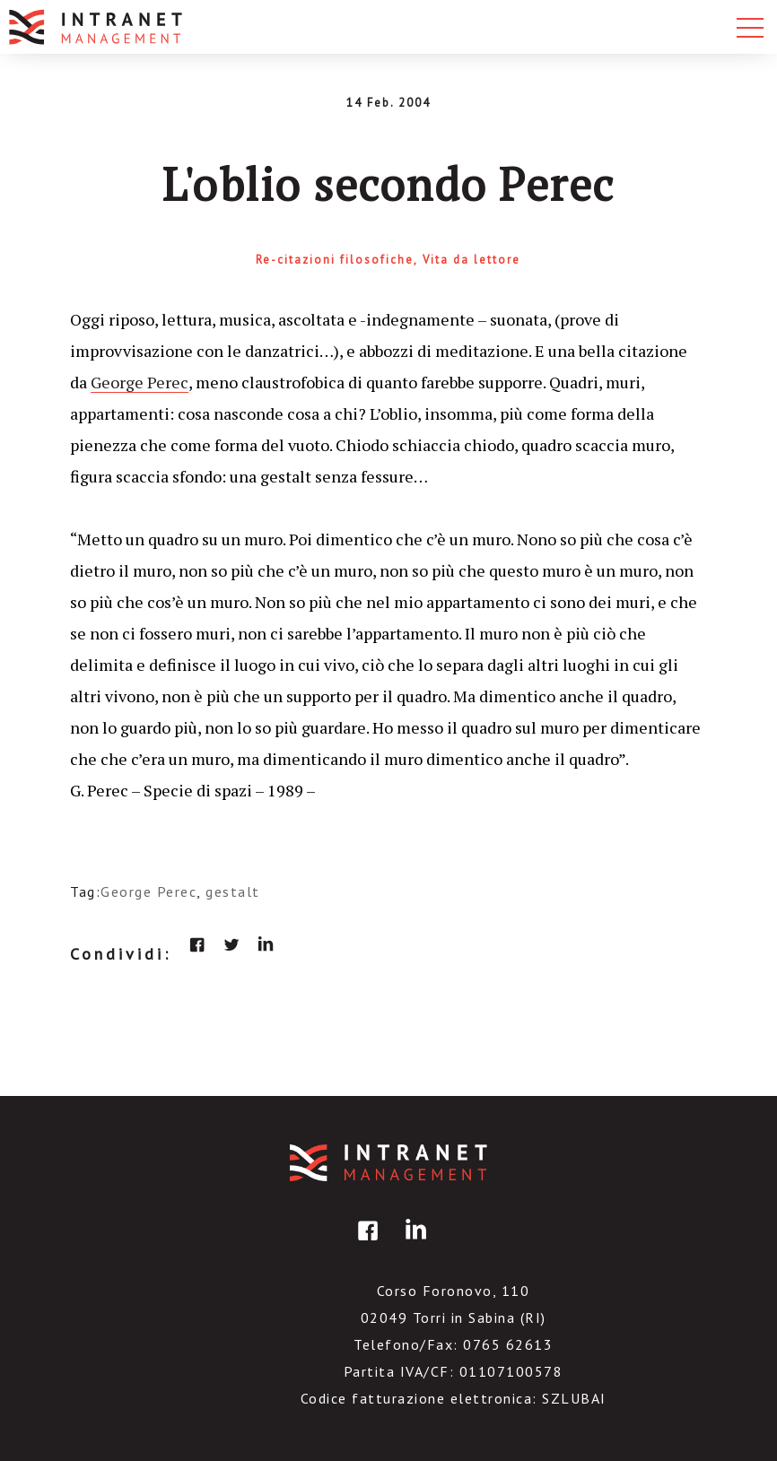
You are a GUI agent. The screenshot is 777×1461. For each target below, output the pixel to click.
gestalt (232, 891)
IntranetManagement (388, 1163)
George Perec (139, 382)
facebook (197, 944)
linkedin (266, 944)
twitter (231, 944)
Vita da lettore (471, 259)
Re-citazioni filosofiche (335, 259)
